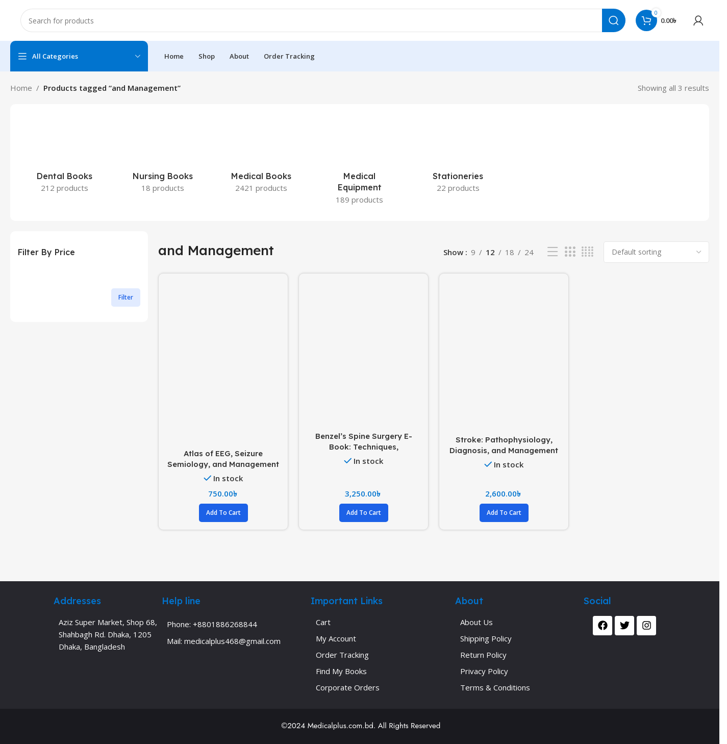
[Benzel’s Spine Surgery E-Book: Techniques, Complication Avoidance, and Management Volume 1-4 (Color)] (363, 354)
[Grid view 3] (570, 252)
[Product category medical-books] (261, 156)
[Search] (322, 20)
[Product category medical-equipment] (360, 162)
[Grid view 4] (587, 252)
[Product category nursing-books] (163, 156)
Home (21, 88)
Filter (125, 297)
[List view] (552, 252)
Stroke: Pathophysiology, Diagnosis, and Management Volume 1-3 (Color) (503, 450)
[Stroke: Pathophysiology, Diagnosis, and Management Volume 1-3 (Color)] (504, 355)
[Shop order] (656, 252)
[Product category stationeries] (458, 156)
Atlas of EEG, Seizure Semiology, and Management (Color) (223, 464)
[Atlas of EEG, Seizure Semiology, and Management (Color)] (223, 362)
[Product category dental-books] (64, 156)
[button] (223, 513)
